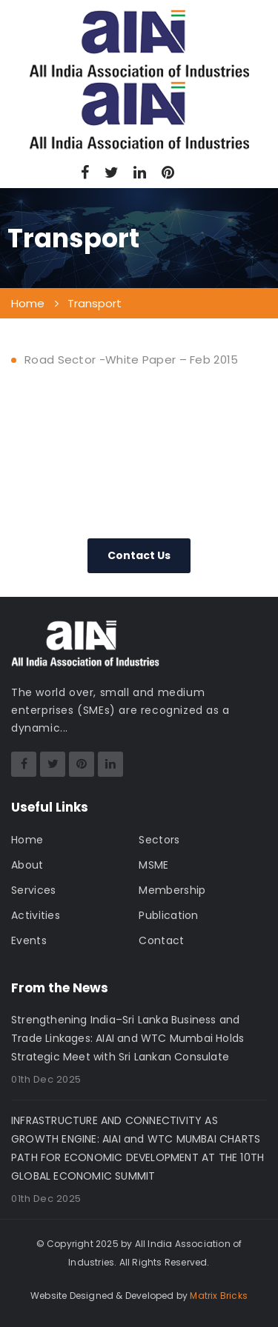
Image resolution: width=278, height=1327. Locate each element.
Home (27, 839)
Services (33, 890)
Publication (168, 915)
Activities (35, 915)
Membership (172, 890)
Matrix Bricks (219, 1295)
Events (29, 940)
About (27, 865)
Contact (161, 940)
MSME (153, 865)
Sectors (159, 839)
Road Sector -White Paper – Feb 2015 (131, 359)
